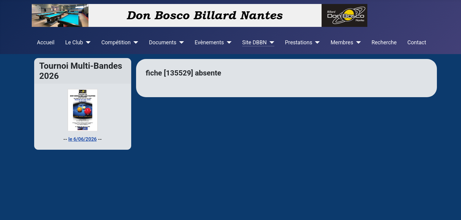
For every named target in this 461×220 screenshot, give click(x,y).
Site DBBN (254, 42)
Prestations (298, 42)
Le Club (74, 42)
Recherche (384, 42)
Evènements (209, 42)
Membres (342, 42)
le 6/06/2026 (82, 139)
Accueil (45, 42)
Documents (162, 42)
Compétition (116, 42)
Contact (416, 42)
